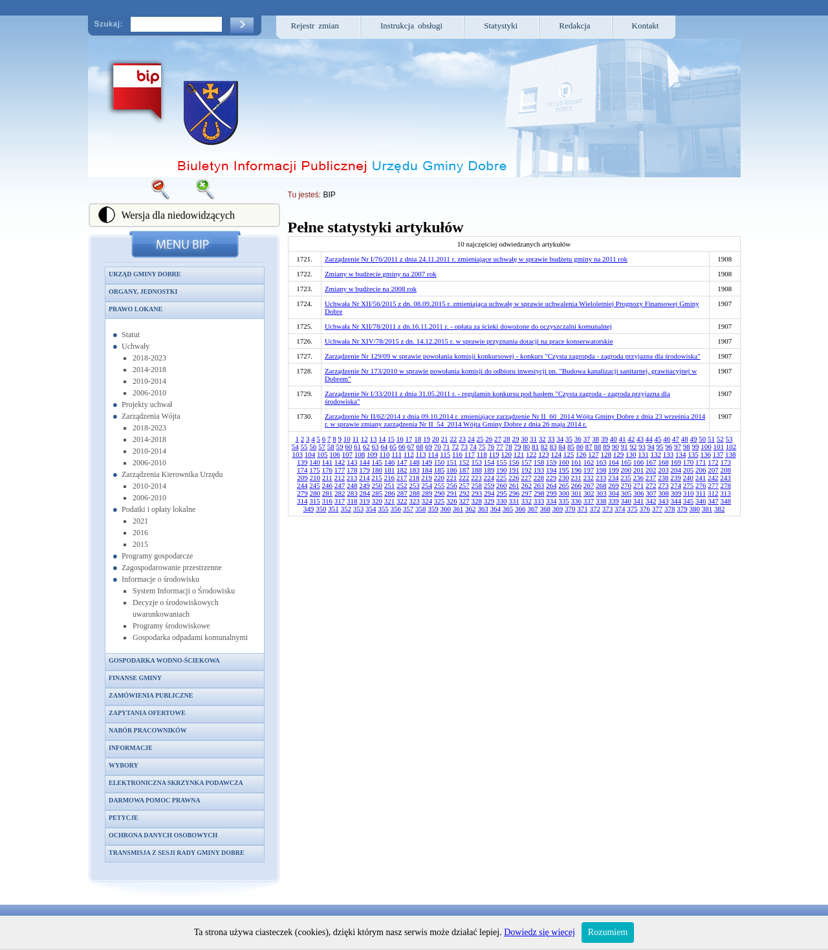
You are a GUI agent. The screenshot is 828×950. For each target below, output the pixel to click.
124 (555, 454)
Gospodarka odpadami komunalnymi (190, 637)
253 (414, 485)
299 (551, 493)
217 (402, 477)
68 (419, 446)
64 (383, 446)
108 (359, 454)
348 (726, 501)
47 (675, 439)
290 (439, 493)
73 (464, 446)
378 (669, 509)
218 (414, 477)
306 (638, 493)
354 (370, 509)
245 (314, 485)
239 (675, 477)
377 (657, 509)
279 (302, 493)
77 (499, 446)
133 (668, 454)
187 (464, 470)
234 (613, 477)
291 (451, 493)
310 (688, 493)
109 (372, 454)
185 (439, 470)
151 (451, 462)
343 (663, 501)
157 (526, 462)
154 (489, 462)
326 (451, 501)
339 (613, 501)
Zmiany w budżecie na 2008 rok (371, 289)
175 (314, 470)
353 (358, 509)
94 (651, 446)
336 (576, 501)
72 (455, 446)
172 (713, 462)
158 (539, 462)
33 (551, 439)
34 (559, 439)
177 (339, 470)
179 (364, 470)
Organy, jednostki (143, 291)
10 (347, 439)
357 (408, 509)
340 (626, 501)
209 (302, 477)
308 (663, 493)
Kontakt (645, 25)
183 (414, 470)
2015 (140, 544)
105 (322, 454)
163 (601, 462)
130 (631, 454)
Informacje (131, 747)
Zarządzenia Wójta (151, 416)
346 (700, 501)
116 (457, 454)
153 (477, 462)
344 (676, 501)
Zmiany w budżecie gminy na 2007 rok (381, 274)
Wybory (123, 765)
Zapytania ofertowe (147, 712)
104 (310, 454)
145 (377, 462)
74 (473, 446)
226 (513, 477)
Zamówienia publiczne (151, 695)
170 (688, 462)
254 (427, 485)
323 (414, 501)
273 (663, 485)
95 (660, 446)
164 (613, 462)
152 (464, 462)
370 (570, 509)
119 (494, 454)
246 (327, 485)
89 (606, 446)
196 (576, 470)
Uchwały (135, 346)
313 (725, 493)
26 (488, 439)
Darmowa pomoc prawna (155, 800)
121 (519, 454)
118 (482, 454)
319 (364, 501)
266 (576, 485)
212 (339, 477)
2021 (140, 520)
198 (601, 470)
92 (633, 446)
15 (391, 439)
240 (688, 477)
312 (713, 493)
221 (451, 477)
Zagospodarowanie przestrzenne (172, 567)
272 (651, 485)
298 (539, 493)
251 (389, 485)
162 (588, 462)
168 (663, 462)
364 (495, 509)
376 (644, 509)
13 (373, 439)
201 (638, 470)
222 (464, 477)
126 (581, 454)
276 (700, 485)
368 (544, 509)
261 (513, 485)
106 (334, 454)
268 (601, 485)
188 (477, 470)
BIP (329, 194)
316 (327, 501)
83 (553, 446)
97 (677, 446)
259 (489, 485)
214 (364, 477)
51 (711, 439)
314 (302, 501)
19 (426, 439)
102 (731, 446)
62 (366, 446)
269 (613, 485)
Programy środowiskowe (171, 625)
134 (680, 454)
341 (638, 501)
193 (539, 470)
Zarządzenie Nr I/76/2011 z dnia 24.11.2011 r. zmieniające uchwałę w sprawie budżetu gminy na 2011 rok (476, 259)
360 (445, 509)
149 (427, 462)
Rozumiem (607, 932)
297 (526, 493)
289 (427, 493)
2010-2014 (149, 381)
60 (348, 446)
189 (489, 470)
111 (396, 454)
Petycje (123, 817)
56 (312, 446)
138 (730, 454)
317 (339, 501)
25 (480, 439)
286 (389, 493)
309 (676, 493)
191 (513, 470)
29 (515, 439)
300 (563, 493)
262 (526, 485)
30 (524, 439)
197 (588, 470)
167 (651, 462)
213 (352, 477)
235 (625, 477)
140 (314, 462)
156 (513, 462)
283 (352, 493)
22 (453, 439)
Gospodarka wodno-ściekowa (164, 660)
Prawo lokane (135, 309)
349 (308, 509)
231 (576, 477)
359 (433, 509)
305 (626, 493)
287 (402, 493)
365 (508, 509)
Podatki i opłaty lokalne (158, 509)
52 (720, 439)
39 (604, 439)
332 (526, 501)
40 (613, 439)
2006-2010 (149, 392)
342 (651, 501)
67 (411, 446)
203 (663, 470)
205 (688, 470)
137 (718, 454)
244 (302, 485)
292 (464, 493)
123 (543, 454)
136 (705, 454)
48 (684, 439)
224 (489, 477)
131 (643, 454)
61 (357, 446)
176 (327, 470)
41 (622, 439)
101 (719, 446)
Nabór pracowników (148, 730)
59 (339, 446)
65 (393, 446)
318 (352, 501)
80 (526, 446)
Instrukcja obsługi (411, 25)
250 (377, 485)
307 (651, 493)
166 (638, 462)
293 (477, 493)
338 (601, 501)
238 (663, 477)
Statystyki (501, 25)
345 (688, 501)
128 (605, 454)
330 (501, 501)
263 (539, 485)
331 (513, 501)
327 (464, 501)
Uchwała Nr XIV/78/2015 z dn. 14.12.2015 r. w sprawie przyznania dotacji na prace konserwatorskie (469, 341)
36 (578, 439)
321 (389, 501)
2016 (140, 532)
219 (426, 477)
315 (314, 501)
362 (470, 509)
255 (439, 485)
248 (352, 485)
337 (588, 501)
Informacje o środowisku (160, 579)
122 (531, 454)
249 (364, 485)
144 (364, 462)
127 (593, 454)
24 (471, 439)
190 (501, 470)
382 (719, 509)
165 (626, 462)
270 (626, 485)
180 (377, 470)
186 (451, 470)
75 (482, 446)
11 (355, 439)
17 (409, 439)
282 (339, 493)
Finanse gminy (135, 677)
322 (402, 501)
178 (352, 470)
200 (626, 470)
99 (695, 446)
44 (649, 439)
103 (297, 454)
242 (713, 477)
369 (557, 509)
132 (655, 454)
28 (506, 439)
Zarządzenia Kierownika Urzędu (172, 474)
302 (588, 493)
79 (517, 446)
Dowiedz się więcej (539, 932)
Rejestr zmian (315, 25)
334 (551, 501)
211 (327, 477)
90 (615, 446)
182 (402, 470)
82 (544, 446)
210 (314, 477)
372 (594, 509)
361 (458, 509)
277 (713, 485)
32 (542, 439)
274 (676, 485)
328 (477, 501)
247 (339, 485)
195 (563, 470)
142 (339, 462)
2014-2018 (149, 369)
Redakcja (574, 25)
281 (327, 493)
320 (377, 501)
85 (570, 446)
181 (389, 470)
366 (520, 509)
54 (295, 446)
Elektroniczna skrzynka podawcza (176, 782)
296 (513, 493)
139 (302, 462)
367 (532, 509)
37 (587, 439)
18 (417, 439)
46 (666, 439)
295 (501, 493)
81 (535, 446)
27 (497, 439)
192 (526, 470)
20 (435, 439)
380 (694, 509)
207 (713, 470)
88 (597, 446)
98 (686, 446)
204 (676, 470)
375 (632, 509)
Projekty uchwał (147, 404)
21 (444, 439)
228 (539, 477)
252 (402, 485)
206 (700, 470)
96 (668, 446)
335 (563, 501)
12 (364, 439)
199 (613, 470)
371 (582, 509)
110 (384, 454)
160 (563, 462)
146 (389, 462)
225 (501, 477)
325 (439, 501)
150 (439, 462)
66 (402, 446)
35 (568, 439)
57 (321, 446)
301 (576, 493)
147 (402, 462)
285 (377, 493)
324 (427, 501)
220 (439, 477)
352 (345, 509)
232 (588, 477)
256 (451, 485)
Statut (131, 334)
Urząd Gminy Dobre (144, 274)
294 (489, 493)
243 (725, 477)
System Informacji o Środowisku (184, 590)
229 (551, 477)
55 (304, 446)
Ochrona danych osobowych (163, 835)
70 (437, 446)
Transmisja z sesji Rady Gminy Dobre (177, 852)
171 (700, 462)
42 (631, 439)
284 (364, 493)
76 (490, 446)
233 (601, 477)
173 (726, 462)
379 (682, 509)
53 (729, 439)
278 (726, 485)
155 (501, 462)
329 (489, 501)
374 (620, 509)
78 (508, 446)
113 (420, 454)
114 (433, 454)
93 (642, 446)
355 (383, 509)
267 (588, 485)
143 (352, 462)
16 (400, 439)
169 (676, 462)
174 (302, 470)
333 (539, 501)
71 (446, 446)
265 (563, 485)
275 (688, 485)
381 (707, 509)
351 (333, 509)
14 (382, 439)
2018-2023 (149, 357)
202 (651, 470)
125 (568, 454)
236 (638, 477)
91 (624, 446)
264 (551, 485)
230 (563, 477)
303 (601, 493)
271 (638, 485)
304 (613, 493)
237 (651, 477)
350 (321, 509)
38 (595, 439)
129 (618, 454)
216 (389, 477)
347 (713, 501)
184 (427, 470)
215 (376, 477)
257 (464, 485)
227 (526, 477)
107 (347, 454)
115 (445, 454)
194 (551, 470)
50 (702, 439)
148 (414, 462)
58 (330, 446)
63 (375, 446)
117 (469, 454)
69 (428, 446)
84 (561, 446)
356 (395, 509)
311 (700, 493)
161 (576, 462)
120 (506, 454)
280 (314, 493)
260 (501, 485)
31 (533, 439)
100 (706, 446)
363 (482, 509)
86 (579, 446)
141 (327, 462)
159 (551, 462)
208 (726, 470)
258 (477, 485)
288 (414, 493)
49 (693, 439)
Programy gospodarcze (157, 555)
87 (589, 446)
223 (476, 477)
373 (607, 509)
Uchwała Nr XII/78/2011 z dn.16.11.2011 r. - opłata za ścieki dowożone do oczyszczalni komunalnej (468, 326)
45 (658, 439)
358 (420, 509)
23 (462, 439)
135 (693, 454)
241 (700, 477)
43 (640, 439)
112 (409, 454)
